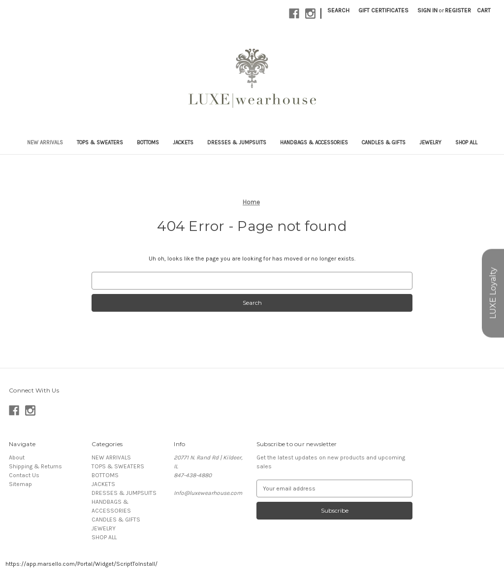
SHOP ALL (466, 142)
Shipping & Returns (35, 466)
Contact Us (24, 475)
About (17, 457)
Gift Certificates (383, 10)
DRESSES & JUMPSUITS (236, 142)
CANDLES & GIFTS (384, 142)
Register (458, 10)
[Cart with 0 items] (483, 10)
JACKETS (183, 142)
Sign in (427, 10)
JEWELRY (430, 142)
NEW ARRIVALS (45, 142)
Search (338, 10)
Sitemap (20, 484)
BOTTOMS (148, 142)
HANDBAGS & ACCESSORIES (314, 142)
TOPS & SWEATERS (100, 142)
